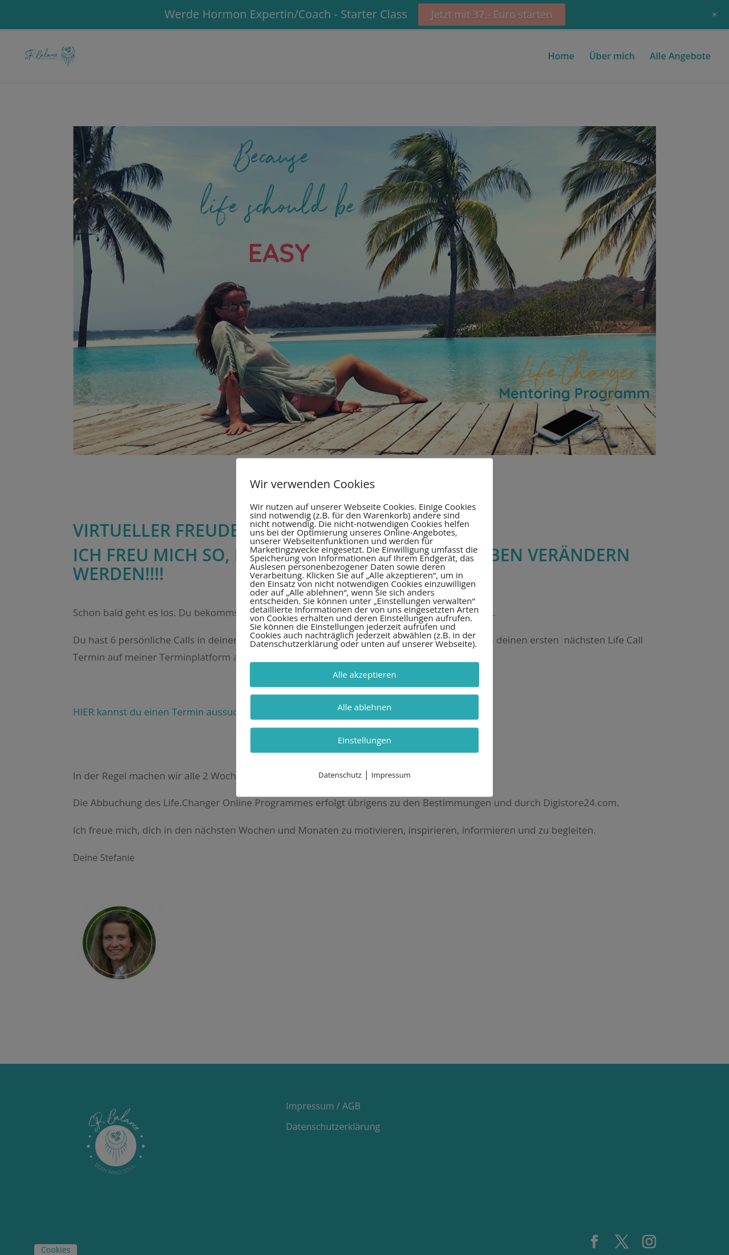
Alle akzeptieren (364, 674)
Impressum (391, 775)
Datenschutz (340, 775)
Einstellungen (364, 740)
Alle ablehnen (364, 707)
